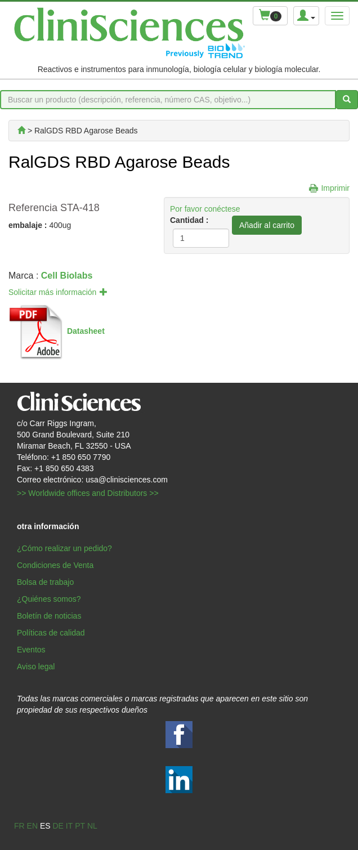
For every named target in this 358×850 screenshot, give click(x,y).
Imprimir (335, 188)
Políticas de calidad (51, 632)
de (57, 825)
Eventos (31, 649)
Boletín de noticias (49, 615)
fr (19, 825)
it (69, 825)
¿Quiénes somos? (49, 598)
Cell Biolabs (67, 275)
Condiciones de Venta (55, 565)
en (32, 825)
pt (80, 825)
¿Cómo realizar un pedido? (64, 548)
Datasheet (86, 330)
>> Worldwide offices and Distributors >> (88, 493)
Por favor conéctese (205, 208)
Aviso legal (36, 666)
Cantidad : (189, 220)
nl (92, 825)
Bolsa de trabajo (45, 582)
